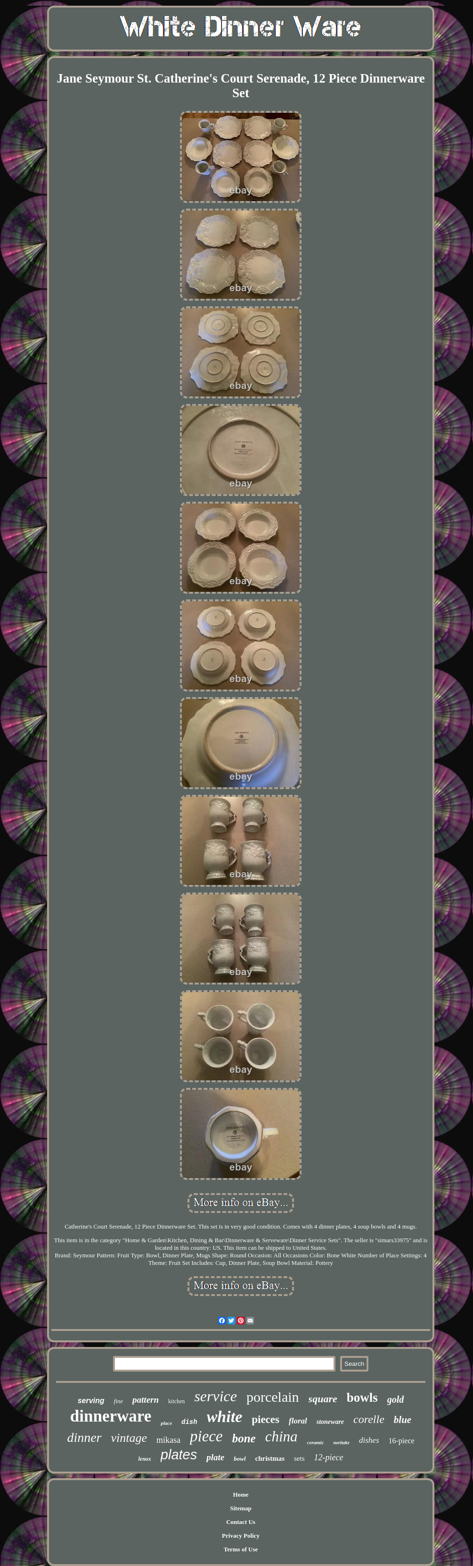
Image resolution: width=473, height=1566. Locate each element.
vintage (129, 1438)
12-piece (328, 1457)
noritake (342, 1442)
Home (240, 1494)
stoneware (330, 1421)
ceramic (315, 1442)
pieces (265, 1419)
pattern (145, 1400)
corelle (368, 1419)
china (281, 1436)
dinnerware (110, 1416)
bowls (362, 1397)
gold (395, 1399)
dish (189, 1422)
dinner (84, 1437)
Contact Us (240, 1521)
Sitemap (241, 1508)
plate (215, 1457)
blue (402, 1419)
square (323, 1399)
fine (118, 1401)
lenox (145, 1459)
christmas (270, 1458)
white (225, 1416)
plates (179, 1454)
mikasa (168, 1440)
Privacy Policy (241, 1535)
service (215, 1396)
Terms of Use (241, 1549)
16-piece (402, 1441)
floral (298, 1420)
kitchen (176, 1401)
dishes (369, 1440)
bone (244, 1438)
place (166, 1423)
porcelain (272, 1397)
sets (299, 1458)
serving (91, 1401)
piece (206, 1436)
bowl (239, 1458)
